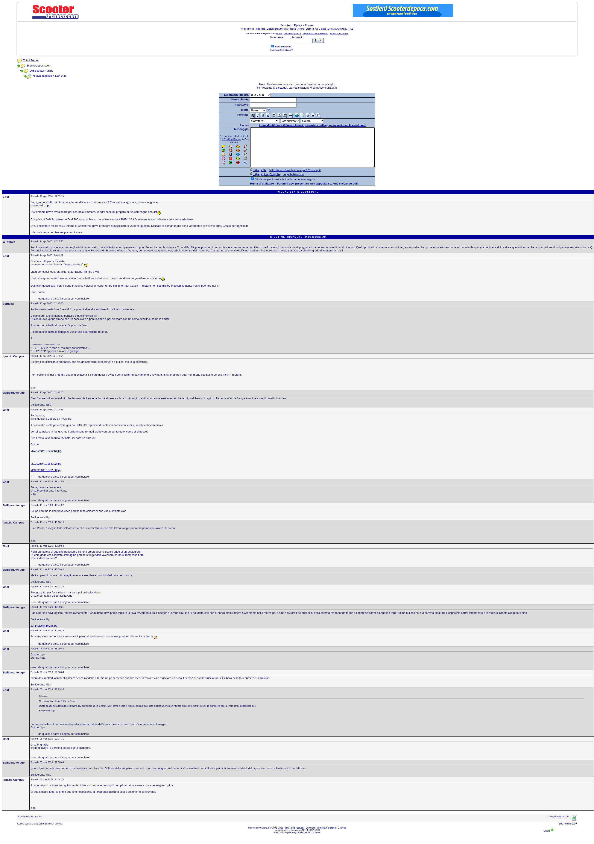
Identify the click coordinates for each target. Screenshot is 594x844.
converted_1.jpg (40, 213)
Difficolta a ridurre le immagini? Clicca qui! (287, 178)
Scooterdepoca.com (38, 65)
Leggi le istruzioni (286, 182)
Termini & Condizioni (326, 835)
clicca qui (281, 87)
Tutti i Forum (30, 60)
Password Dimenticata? (281, 50)
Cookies (342, 835)
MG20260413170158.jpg (45, 477)
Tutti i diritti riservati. (294, 835)
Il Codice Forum (224, 139)
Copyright (310, 835)
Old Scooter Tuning (41, 70)
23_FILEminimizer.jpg (43, 633)
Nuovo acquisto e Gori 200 (49, 75)
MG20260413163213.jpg (45, 458)
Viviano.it (264, 835)
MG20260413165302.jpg (45, 471)
